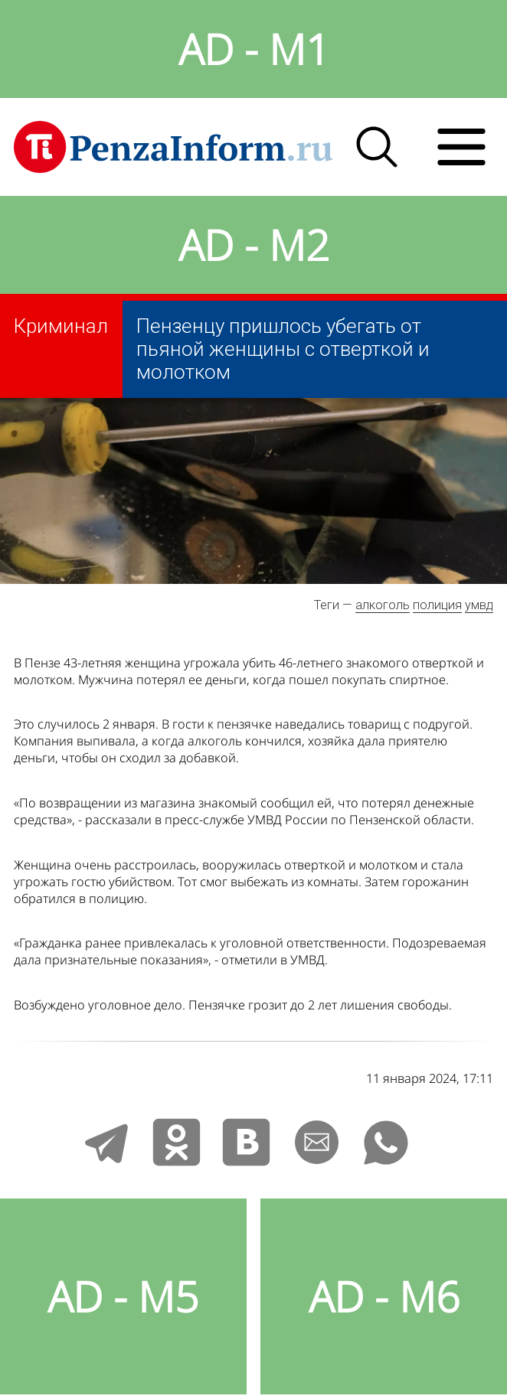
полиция (437, 605)
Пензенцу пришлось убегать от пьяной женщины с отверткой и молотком (283, 349)
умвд (479, 605)
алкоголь (382, 605)
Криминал (61, 326)
